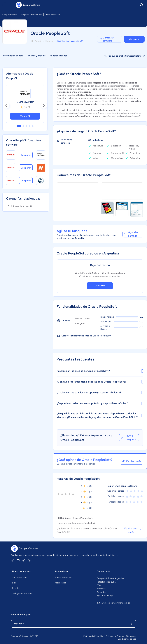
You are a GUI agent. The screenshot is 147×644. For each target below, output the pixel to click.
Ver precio (134, 39)
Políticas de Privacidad (93, 636)
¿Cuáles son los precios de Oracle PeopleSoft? (100, 371)
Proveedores (61, 571)
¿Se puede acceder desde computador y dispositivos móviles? (100, 403)
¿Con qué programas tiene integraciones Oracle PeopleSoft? (100, 381)
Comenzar (100, 285)
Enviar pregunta (128, 437)
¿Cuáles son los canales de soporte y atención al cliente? (100, 392)
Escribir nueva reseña (70, 41)
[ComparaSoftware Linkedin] (13, 560)
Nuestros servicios (63, 577)
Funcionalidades (58, 55)
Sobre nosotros (19, 577)
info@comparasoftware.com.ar (113, 603)
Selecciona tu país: (21, 614)
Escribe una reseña (133, 530)
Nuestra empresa (21, 571)
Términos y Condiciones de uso (127, 637)
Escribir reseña (131, 461)
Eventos (16, 588)
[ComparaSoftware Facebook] (24, 560)
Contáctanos (103, 571)
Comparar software (106, 39)
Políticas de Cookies (115, 636)
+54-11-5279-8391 (105, 595)
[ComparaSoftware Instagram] (29, 560)
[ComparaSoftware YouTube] (18, 560)
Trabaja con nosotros (22, 593)
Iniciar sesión (60, 582)
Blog (14, 582)
